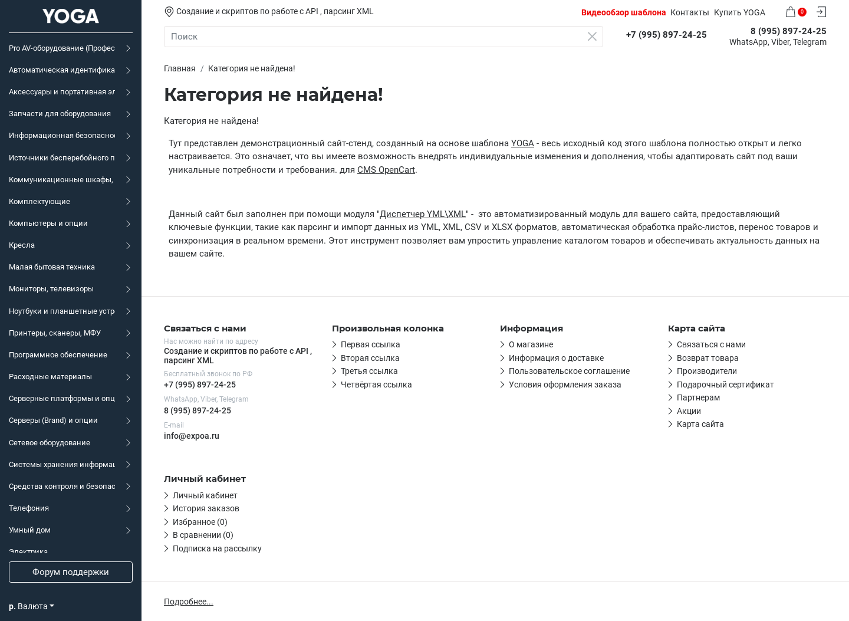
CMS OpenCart (386, 170)
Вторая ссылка (370, 358)
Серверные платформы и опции (62, 398)
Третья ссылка (369, 371)
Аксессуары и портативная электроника (62, 91)
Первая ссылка (370, 344)
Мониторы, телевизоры (51, 288)
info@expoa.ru (191, 436)
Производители (707, 371)
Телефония (29, 508)
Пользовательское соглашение (569, 371)
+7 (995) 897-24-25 (200, 384)
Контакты (689, 12)
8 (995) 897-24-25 (197, 410)
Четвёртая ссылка (376, 384)
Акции (689, 411)
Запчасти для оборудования (60, 113)
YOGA (522, 143)
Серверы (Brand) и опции (53, 420)
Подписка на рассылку (217, 548)
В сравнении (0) (203, 535)
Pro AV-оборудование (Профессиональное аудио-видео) (62, 48)
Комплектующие (39, 201)
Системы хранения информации (62, 464)
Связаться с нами (711, 344)
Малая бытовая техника (52, 266)
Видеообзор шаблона (623, 12)
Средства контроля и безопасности (62, 486)
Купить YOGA (739, 12)
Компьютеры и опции (48, 223)
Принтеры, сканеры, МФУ (55, 332)
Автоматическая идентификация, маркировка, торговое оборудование (62, 69)
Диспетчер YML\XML (423, 214)
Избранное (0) (200, 522)
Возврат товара (708, 358)
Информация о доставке (556, 358)
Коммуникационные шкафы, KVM (62, 179)
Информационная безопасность (62, 135)
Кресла (22, 245)
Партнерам (698, 397)
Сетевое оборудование (49, 442)
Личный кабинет (205, 495)
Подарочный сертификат (725, 384)
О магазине (531, 344)
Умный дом (30, 529)
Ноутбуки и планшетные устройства (62, 311)
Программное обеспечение (58, 354)
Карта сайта (700, 424)
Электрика (28, 551)
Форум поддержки (70, 572)
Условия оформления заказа (565, 384)
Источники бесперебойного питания (62, 157)
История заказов (206, 508)
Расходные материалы (50, 376)
